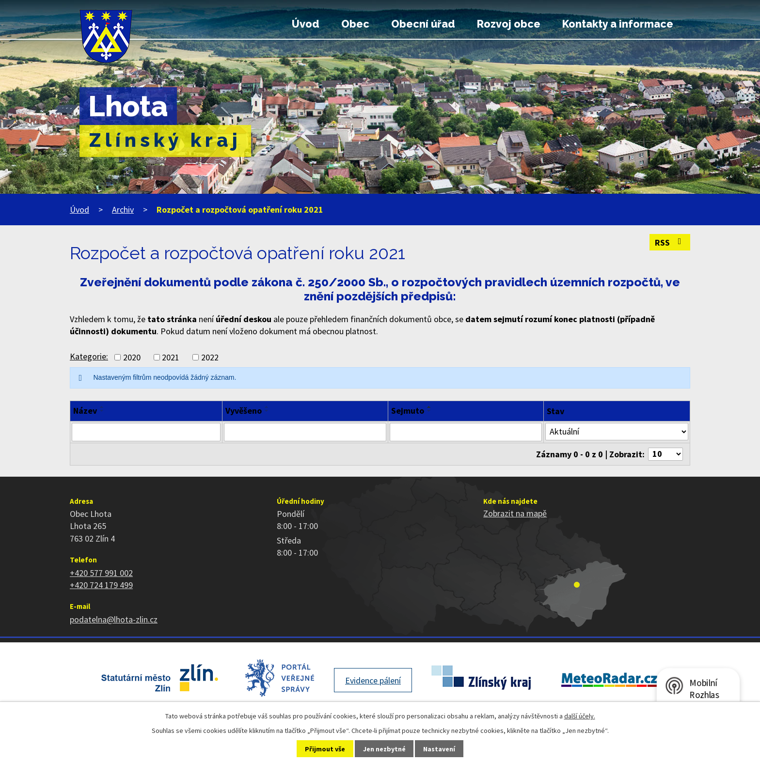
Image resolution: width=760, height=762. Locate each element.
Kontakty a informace (617, 24)
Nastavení (439, 749)
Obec (355, 24)
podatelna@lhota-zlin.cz (114, 619)
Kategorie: (89, 356)
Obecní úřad (423, 24)
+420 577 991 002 (101, 572)
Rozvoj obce (508, 24)
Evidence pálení (373, 680)
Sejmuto (407, 410)
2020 (132, 357)
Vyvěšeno (243, 410)
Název (85, 410)
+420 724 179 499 (101, 585)
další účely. (579, 716)
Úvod (305, 24)
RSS (670, 242)
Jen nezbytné (384, 749)
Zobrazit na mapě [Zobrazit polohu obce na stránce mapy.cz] (515, 513)
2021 (170, 357)
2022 (210, 357)
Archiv (123, 209)
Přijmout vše (325, 749)
